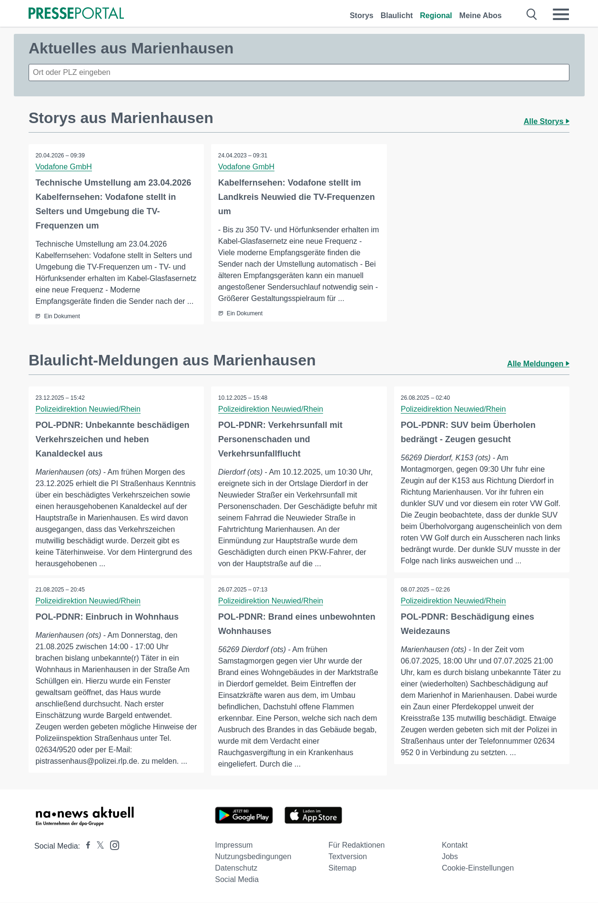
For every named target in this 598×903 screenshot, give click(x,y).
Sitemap (342, 868)
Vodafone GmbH (64, 167)
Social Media (237, 880)
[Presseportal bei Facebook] (85, 846)
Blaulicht (397, 15)
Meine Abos (480, 15)
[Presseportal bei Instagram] (111, 845)
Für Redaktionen (356, 845)
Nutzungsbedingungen (253, 857)
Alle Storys (546, 121)
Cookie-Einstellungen (478, 868)
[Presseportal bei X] (97, 846)
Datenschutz (236, 868)
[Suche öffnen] (532, 14)
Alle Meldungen (538, 364)
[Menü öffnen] (560, 14)
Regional (436, 15)
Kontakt (454, 845)
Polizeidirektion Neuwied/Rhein (88, 409)
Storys (362, 15)
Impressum (234, 845)
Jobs (450, 857)
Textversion (347, 857)
